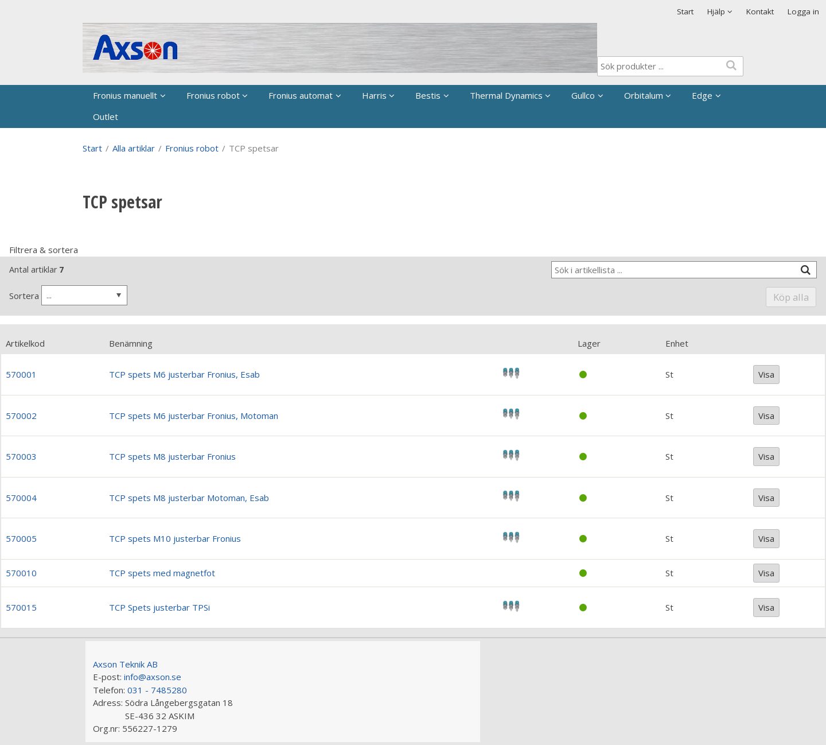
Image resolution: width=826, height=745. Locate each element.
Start (685, 11)
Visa (766, 374)
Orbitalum (643, 95)
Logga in (803, 11)
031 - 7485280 (157, 690)
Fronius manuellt (125, 95)
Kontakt (760, 11)
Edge (702, 95)
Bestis (428, 95)
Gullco (583, 95)
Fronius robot (213, 95)
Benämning (131, 343)
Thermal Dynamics (506, 95)
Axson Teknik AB (125, 664)
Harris (374, 95)
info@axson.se (152, 676)
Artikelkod (25, 343)
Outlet (105, 116)
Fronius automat (300, 95)
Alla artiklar (133, 148)
